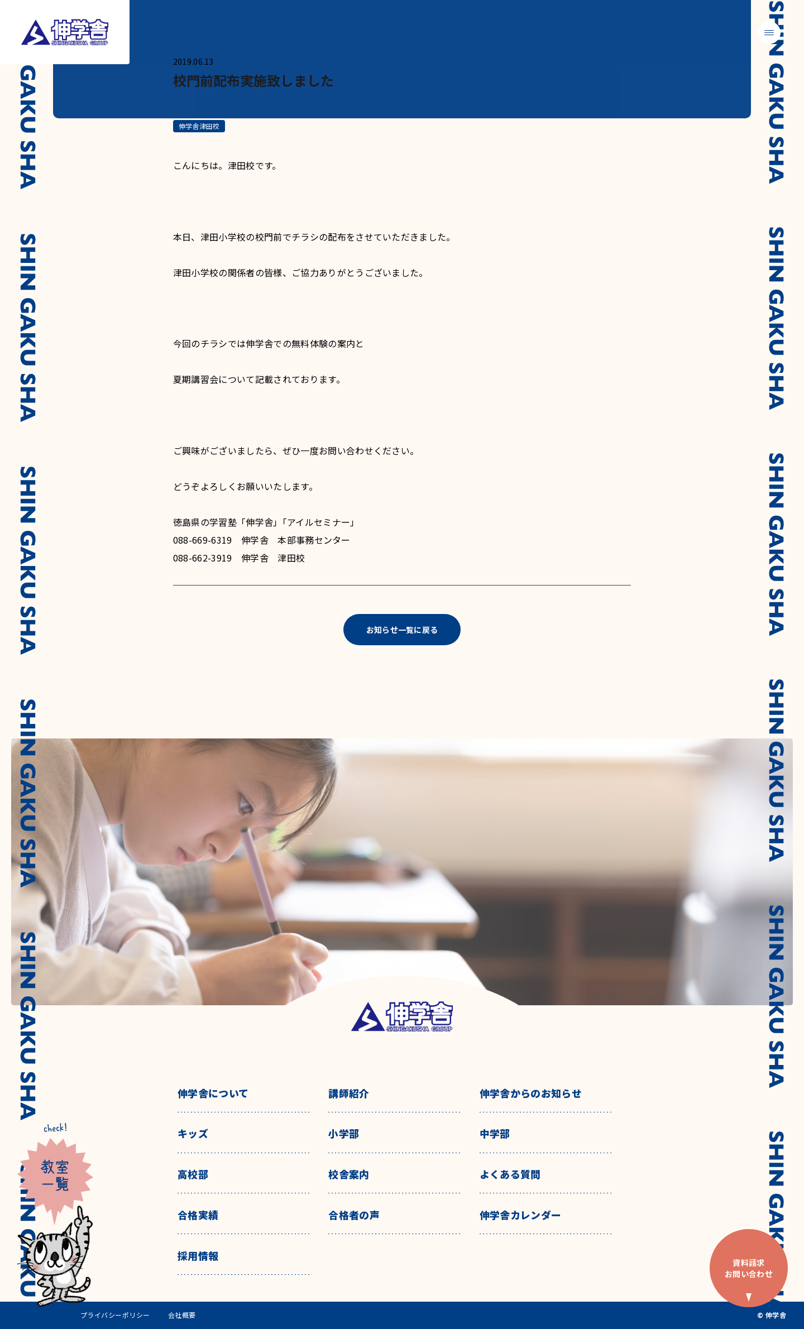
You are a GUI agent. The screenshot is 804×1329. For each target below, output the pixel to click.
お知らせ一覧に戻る (402, 629)
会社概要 (182, 1315)
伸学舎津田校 (199, 126)
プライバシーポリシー (115, 1315)
